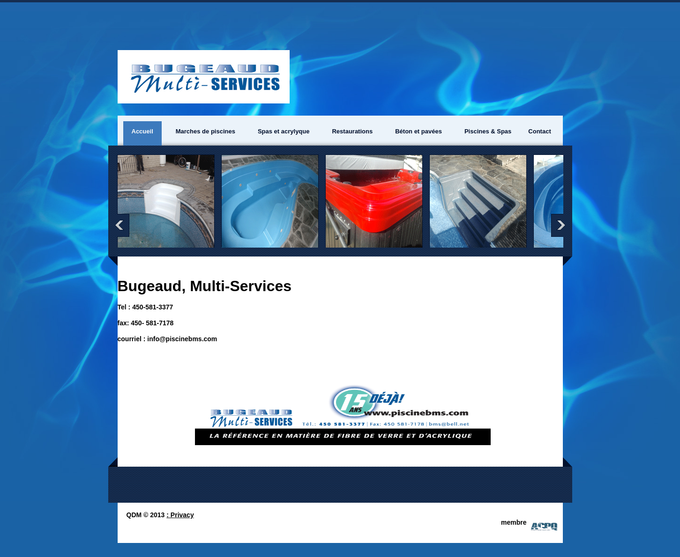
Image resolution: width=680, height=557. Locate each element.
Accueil (142, 131)
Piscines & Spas (487, 131)
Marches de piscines (205, 131)
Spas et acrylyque (284, 131)
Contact (539, 131)
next (559, 225)
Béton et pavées (418, 131)
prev (121, 225)
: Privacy (180, 515)
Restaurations (352, 131)
